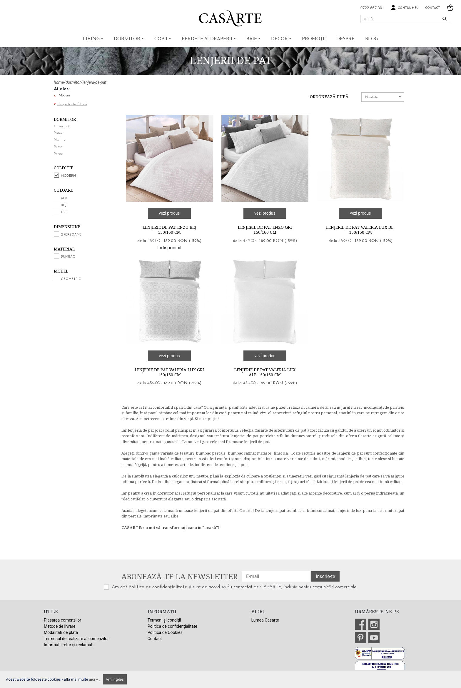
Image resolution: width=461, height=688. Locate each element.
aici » (94, 679)
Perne (58, 154)
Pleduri (59, 140)
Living (91, 39)
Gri (63, 212)
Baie (251, 39)
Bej (63, 205)
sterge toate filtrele (72, 104)
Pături (59, 133)
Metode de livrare (59, 626)
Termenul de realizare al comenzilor (76, 638)
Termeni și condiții (164, 620)
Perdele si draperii (207, 39)
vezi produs (169, 213)
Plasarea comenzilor (62, 620)
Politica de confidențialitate (157, 587)
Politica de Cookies (165, 632)
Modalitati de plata (61, 632)
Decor (279, 39)
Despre (345, 39)
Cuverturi (61, 126)
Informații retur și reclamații (69, 644)
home (59, 82)
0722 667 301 (372, 7)
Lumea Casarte (265, 620)
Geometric (71, 279)
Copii (160, 39)
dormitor (73, 82)
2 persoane (71, 234)
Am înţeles (115, 679)
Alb (64, 198)
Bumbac (68, 256)
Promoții (314, 39)
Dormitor (127, 39)
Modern (68, 176)
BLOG (371, 39)
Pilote (58, 147)
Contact (432, 8)
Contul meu (405, 7)
